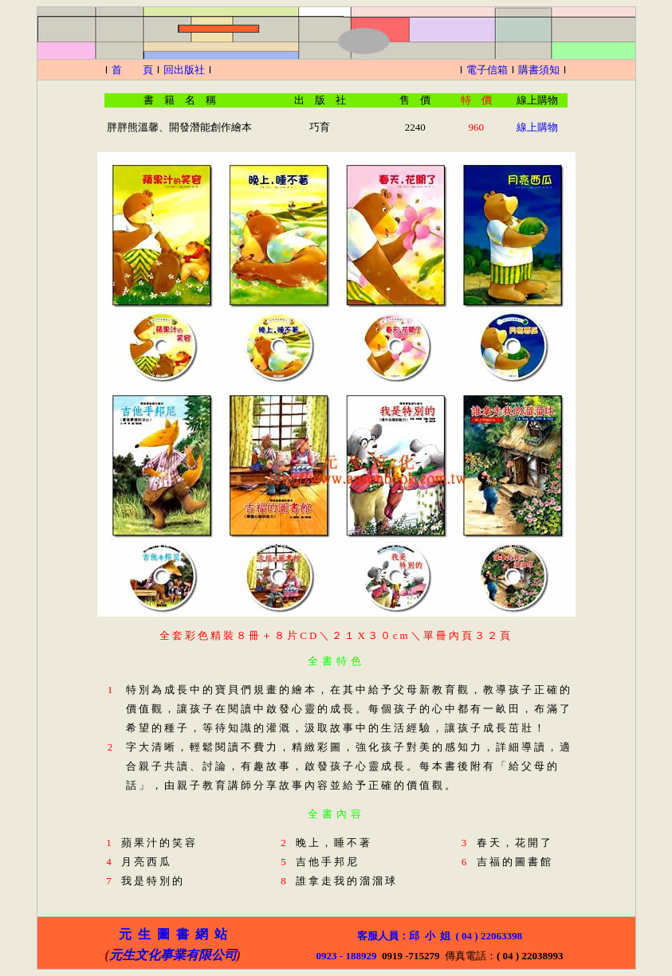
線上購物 (537, 127)
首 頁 (132, 70)
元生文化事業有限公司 (173, 955)
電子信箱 (487, 70)
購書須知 (539, 70)
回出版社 (184, 70)
